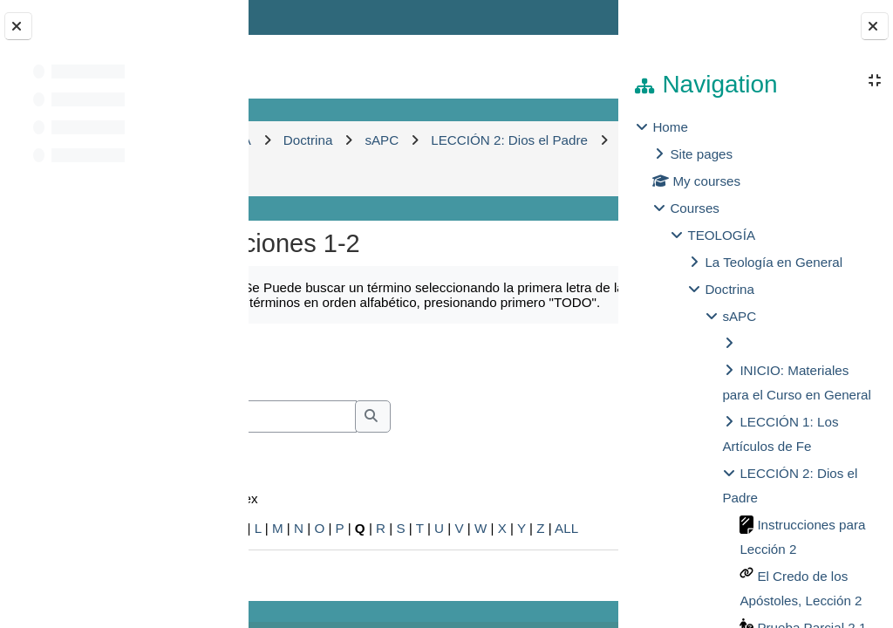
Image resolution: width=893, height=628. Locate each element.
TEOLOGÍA (721, 235)
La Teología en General (773, 262)
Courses (694, 208)
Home (670, 126)
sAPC (739, 316)
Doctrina (729, 289)
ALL (566, 528)
